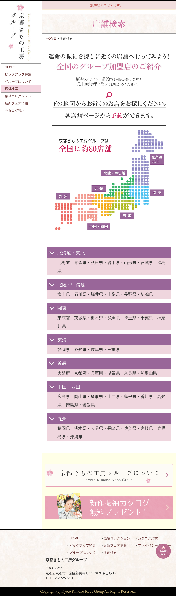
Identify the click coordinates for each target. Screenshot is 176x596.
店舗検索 (11, 89)
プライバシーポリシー (154, 545)
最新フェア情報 (16, 103)
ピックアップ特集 (18, 74)
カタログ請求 (15, 110)
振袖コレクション (18, 96)
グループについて (18, 81)
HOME (10, 67)
